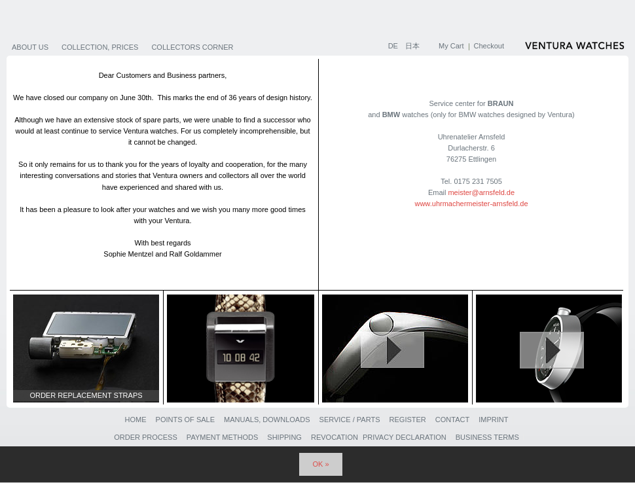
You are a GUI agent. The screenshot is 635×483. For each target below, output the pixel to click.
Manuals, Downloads (267, 419)
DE (394, 46)
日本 (412, 46)
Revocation (334, 437)
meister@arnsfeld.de (481, 192)
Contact (452, 419)
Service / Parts (349, 419)
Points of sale (185, 419)
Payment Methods (222, 437)
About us (30, 47)
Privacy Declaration (404, 437)
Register (408, 419)
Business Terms (487, 437)
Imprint (493, 419)
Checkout (489, 46)
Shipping (284, 437)
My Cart (451, 46)
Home (135, 419)
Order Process (145, 437)
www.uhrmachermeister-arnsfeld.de (471, 203)
